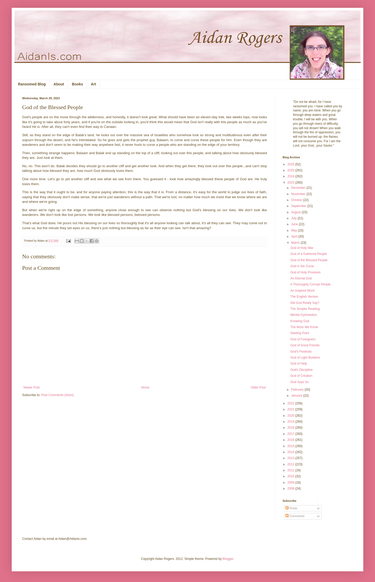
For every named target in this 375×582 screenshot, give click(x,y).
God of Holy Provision (305, 272)
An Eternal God (301, 278)
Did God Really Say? (304, 303)
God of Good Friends (305, 345)
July (294, 218)
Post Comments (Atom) (57, 395)
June (295, 224)
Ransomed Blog (32, 84)
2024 (291, 176)
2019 (291, 421)
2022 (291, 403)
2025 (291, 170)
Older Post (258, 387)
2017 (291, 434)
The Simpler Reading (305, 309)
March (296, 243)
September (299, 206)
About (59, 84)
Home (145, 387)
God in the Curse (302, 266)
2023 (291, 182)
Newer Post (31, 387)
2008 (291, 488)
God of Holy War (301, 248)
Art (93, 84)
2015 (291, 446)
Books (77, 84)
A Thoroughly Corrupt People (310, 284)
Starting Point (299, 333)
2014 (291, 452)
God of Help (298, 363)
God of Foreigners (303, 339)
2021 (291, 409)
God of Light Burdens (305, 357)
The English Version (304, 296)
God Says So (299, 382)
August (296, 212)
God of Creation (301, 376)
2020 (291, 415)
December (299, 188)
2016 (291, 440)
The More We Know (304, 327)
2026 (291, 164)
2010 (291, 476)
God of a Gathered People (308, 254)
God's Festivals (301, 351)
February (297, 389)
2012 (291, 464)
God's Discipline (301, 370)
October (297, 200)
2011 (291, 470)
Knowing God (299, 321)
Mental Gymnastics (303, 315)
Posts (291, 508)
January (297, 395)
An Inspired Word (302, 290)
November (299, 194)
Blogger (228, 559)
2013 (291, 458)
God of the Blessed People (309, 260)
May (294, 230)
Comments (294, 516)
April (294, 236)
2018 (291, 427)
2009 (291, 482)
